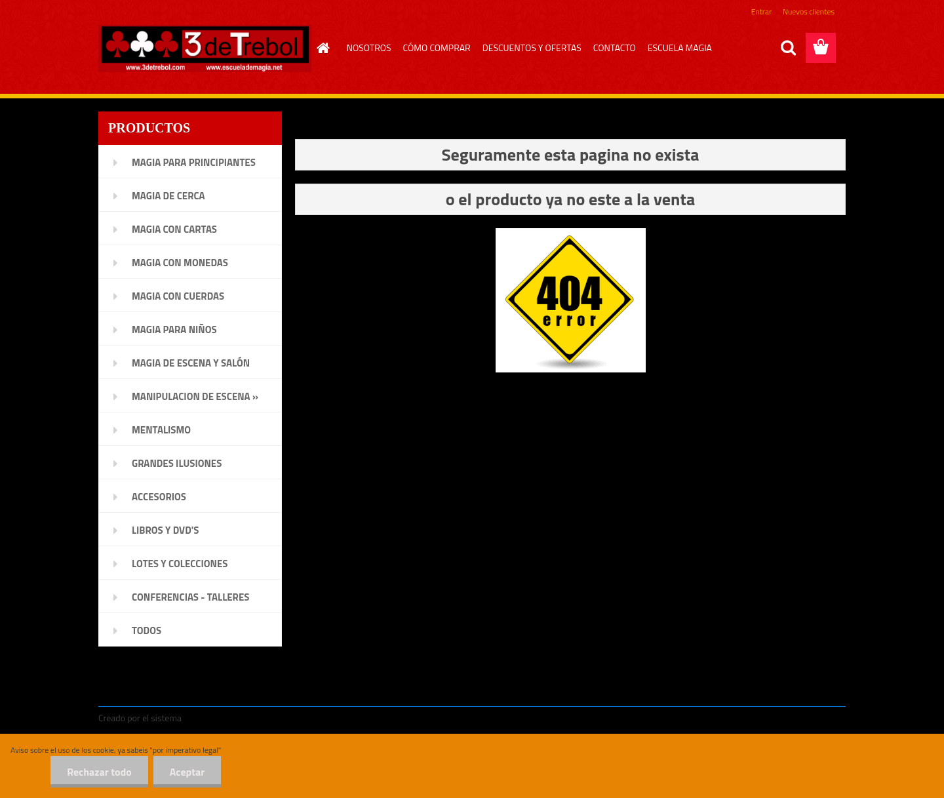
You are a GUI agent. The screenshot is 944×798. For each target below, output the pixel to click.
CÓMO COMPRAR (437, 47)
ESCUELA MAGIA (680, 47)
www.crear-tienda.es (226, 718)
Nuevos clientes (809, 11)
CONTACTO (614, 47)
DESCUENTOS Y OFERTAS (531, 47)
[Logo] (204, 48)
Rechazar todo (99, 772)
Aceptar (187, 772)
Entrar (761, 11)
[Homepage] (321, 48)
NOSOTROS (369, 47)
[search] (788, 48)
